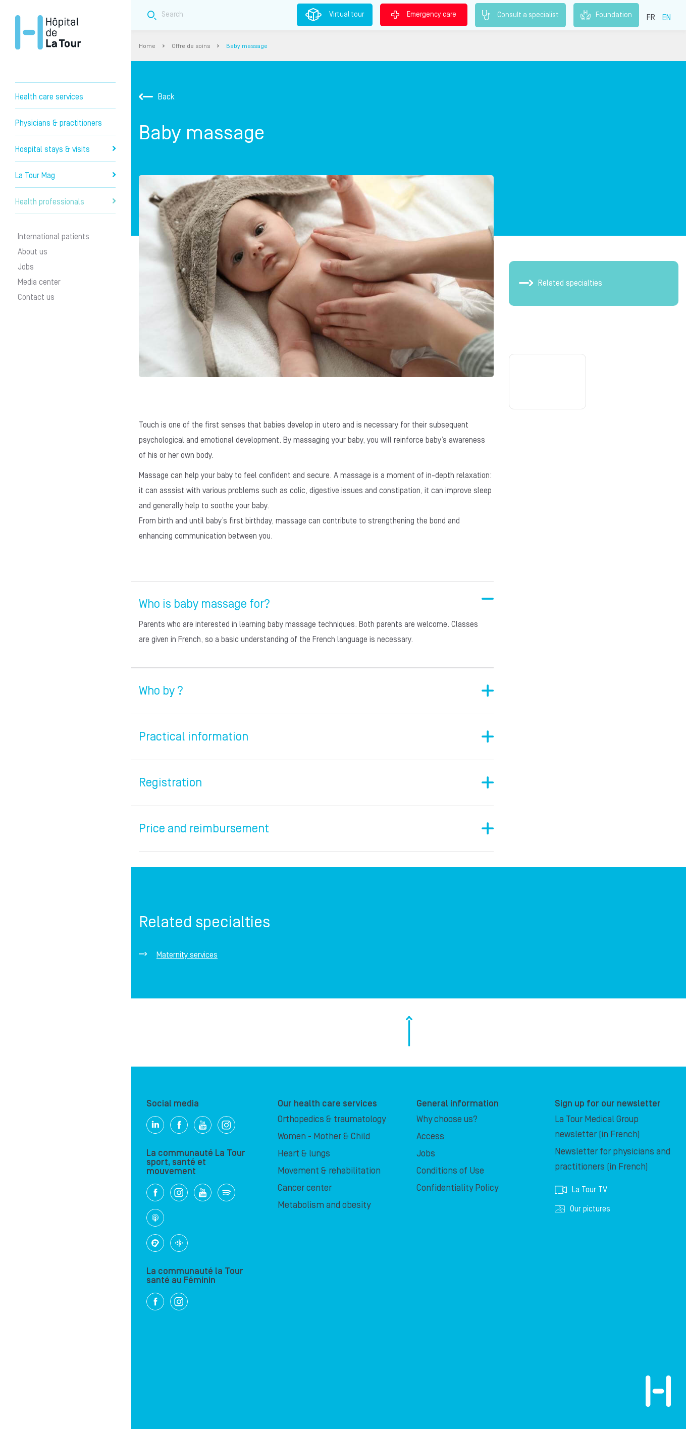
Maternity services (187, 955)
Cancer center (305, 1188)
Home (147, 46)
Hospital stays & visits (65, 149)
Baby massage (247, 46)
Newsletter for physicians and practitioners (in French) (612, 1159)
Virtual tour (334, 15)
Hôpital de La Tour (48, 32)
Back (157, 96)
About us (32, 251)
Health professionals (65, 201)
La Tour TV (581, 1190)
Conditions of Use (450, 1171)
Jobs (26, 267)
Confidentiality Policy (457, 1188)
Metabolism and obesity (324, 1205)
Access (430, 1136)
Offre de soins (191, 46)
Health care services (49, 96)
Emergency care (423, 15)
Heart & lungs (304, 1153)
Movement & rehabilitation (329, 1171)
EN (666, 17)
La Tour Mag (65, 175)
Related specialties (560, 283)
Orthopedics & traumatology (332, 1119)
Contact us (36, 297)
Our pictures (582, 1209)
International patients (53, 236)
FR (651, 17)
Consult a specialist (520, 15)
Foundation (606, 15)
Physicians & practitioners (58, 123)
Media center (39, 282)
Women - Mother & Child (324, 1136)
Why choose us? (447, 1119)
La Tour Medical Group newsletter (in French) (597, 1127)
